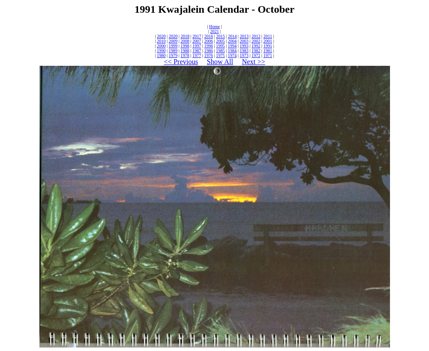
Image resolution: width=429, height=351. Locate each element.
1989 (173, 50)
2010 (161, 41)
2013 (244, 36)
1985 (220, 50)
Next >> (253, 61)
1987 (196, 50)
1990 (161, 50)
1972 (256, 55)
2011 (267, 36)
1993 (244, 45)
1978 (185, 55)
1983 (244, 50)
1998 (185, 45)
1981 (267, 50)
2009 (173, 41)
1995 (220, 45)
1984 (232, 50)
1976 (208, 55)
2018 (185, 36)
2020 (161, 36)
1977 (196, 55)
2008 (185, 41)
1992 (256, 45)
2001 (267, 41)
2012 (256, 36)
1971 (267, 55)
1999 (173, 45)
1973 (244, 55)
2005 (220, 41)
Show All (220, 61)
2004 (232, 41)
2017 (196, 36)
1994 (232, 45)
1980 (161, 55)
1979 (173, 55)
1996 (208, 45)
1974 (232, 55)
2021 (214, 31)
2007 (196, 41)
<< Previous (181, 61)
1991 (267, 45)
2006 (208, 41)
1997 (196, 45)
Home (214, 26)
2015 (220, 36)
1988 (185, 50)
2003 (244, 41)
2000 (161, 45)
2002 (256, 41)
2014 (232, 36)
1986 (208, 50)
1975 (220, 55)
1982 (256, 50)
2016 (208, 36)
